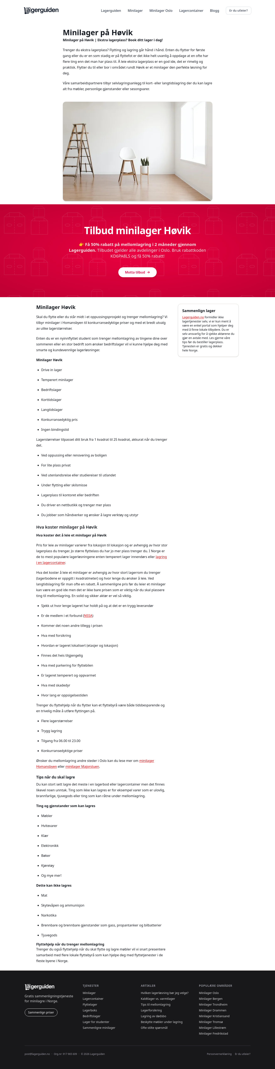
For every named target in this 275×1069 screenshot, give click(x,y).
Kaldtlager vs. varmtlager (158, 999)
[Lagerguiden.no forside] (41, 10)
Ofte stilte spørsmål (154, 1028)
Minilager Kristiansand (214, 1016)
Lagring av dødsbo (153, 1016)
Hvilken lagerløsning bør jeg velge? (165, 993)
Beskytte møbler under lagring (162, 1022)
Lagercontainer (191, 10)
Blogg (214, 10)
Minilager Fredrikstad (213, 1033)
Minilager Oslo (160, 10)
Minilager (135, 10)
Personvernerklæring (219, 1054)
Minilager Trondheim (213, 1004)
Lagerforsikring (151, 1010)
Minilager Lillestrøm (212, 1028)
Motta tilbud (137, 272)
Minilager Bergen (211, 999)
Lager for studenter (96, 1022)
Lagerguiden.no (193, 317)
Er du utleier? (238, 10)
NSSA (88, 615)
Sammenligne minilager (99, 1028)
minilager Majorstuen (82, 766)
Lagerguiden (111, 10)
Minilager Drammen (212, 1010)
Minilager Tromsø (211, 1022)
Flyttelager (90, 1004)
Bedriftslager (91, 1016)
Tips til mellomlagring (156, 1004)
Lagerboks (90, 1010)
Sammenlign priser (41, 1012)
